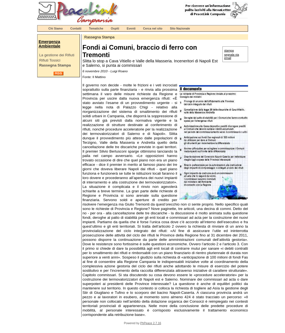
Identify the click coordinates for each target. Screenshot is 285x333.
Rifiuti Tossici (49, 60)
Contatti (75, 28)
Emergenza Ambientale (49, 43)
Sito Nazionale (180, 28)
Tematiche (96, 28)
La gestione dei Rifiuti (56, 55)
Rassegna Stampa (55, 65)
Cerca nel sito (152, 28)
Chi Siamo (56, 28)
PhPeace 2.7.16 (150, 323)
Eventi (131, 28)
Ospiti (115, 28)
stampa (229, 50)
